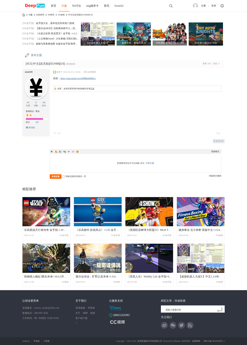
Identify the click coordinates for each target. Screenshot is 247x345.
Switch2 (118, 5)
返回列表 (219, 141)
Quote (68, 151)
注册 (203, 5)
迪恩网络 (196, 341)
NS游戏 (61, 15)
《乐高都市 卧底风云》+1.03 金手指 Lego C (102, 229)
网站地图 (82, 322)
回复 (92, 88)
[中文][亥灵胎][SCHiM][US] (80, 15)
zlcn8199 (29, 72)
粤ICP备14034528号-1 (214, 341)
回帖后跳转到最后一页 (74, 176)
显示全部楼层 (90, 72)
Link (64, 151)
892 (44, 102)
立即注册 (150, 163)
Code (73, 151)
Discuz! (177, 341)
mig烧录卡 (92, 5)
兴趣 (64, 5)
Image (60, 151)
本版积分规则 (215, 176)
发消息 (32, 127)
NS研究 (51, 15)
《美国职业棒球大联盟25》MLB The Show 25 (154, 229)
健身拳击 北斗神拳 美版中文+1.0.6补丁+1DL (205, 229)
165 (28, 102)
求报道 (91, 308)
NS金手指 (64, 235)
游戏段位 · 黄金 (33, 111)
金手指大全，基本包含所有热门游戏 (55, 23)
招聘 (85, 313)
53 (36, 102)
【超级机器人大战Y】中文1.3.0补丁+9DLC (204, 276)
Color (56, 151)
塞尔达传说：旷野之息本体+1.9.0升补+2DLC (103, 276)
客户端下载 (81, 318)
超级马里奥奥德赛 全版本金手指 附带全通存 (59, 44)
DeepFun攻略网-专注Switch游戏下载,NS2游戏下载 (23, 14)
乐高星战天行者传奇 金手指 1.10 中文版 (48, 229)
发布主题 (36, 55)
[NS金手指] (28, 23)
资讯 (106, 5)
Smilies (77, 151)
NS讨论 (76, 5)
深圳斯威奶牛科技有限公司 (149, 341)
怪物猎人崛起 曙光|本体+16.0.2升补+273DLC (51, 276)
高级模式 (215, 151)
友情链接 (80, 308)
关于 (77, 313)
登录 (213, 5)
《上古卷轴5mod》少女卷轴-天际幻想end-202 (60, 38)
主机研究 (40, 15)
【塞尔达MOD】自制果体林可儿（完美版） (59, 28)
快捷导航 (222, 5)
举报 (218, 133)
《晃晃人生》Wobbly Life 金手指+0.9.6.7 (151, 276)
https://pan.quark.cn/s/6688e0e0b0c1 (78, 78)
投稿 (92, 313)
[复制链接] (70, 64)
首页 (53, 5)
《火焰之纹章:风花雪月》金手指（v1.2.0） (58, 33)
